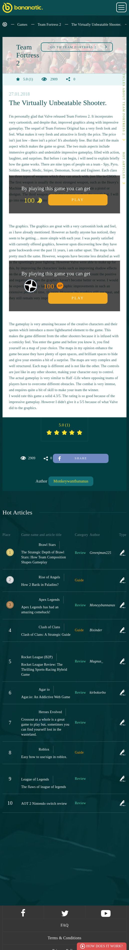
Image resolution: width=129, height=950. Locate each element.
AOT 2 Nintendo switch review (44, 803)
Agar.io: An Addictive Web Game (45, 697)
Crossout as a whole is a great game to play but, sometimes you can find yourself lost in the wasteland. (45, 727)
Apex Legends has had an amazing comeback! (40, 609)
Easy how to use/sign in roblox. (44, 757)
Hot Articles (124, 165)
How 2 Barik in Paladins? (40, 585)
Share (72, 458)
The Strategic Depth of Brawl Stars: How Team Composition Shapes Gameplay (43, 557)
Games (22, 24)
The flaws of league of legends (43, 787)
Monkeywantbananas (70, 481)
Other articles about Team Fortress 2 (124, 95)
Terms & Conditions (64, 938)
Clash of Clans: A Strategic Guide (46, 634)
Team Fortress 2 (49, 24)
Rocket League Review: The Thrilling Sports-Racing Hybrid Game (44, 669)
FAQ (65, 925)
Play (78, 200)
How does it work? (104, 946)
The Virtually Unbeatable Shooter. (96, 24)
